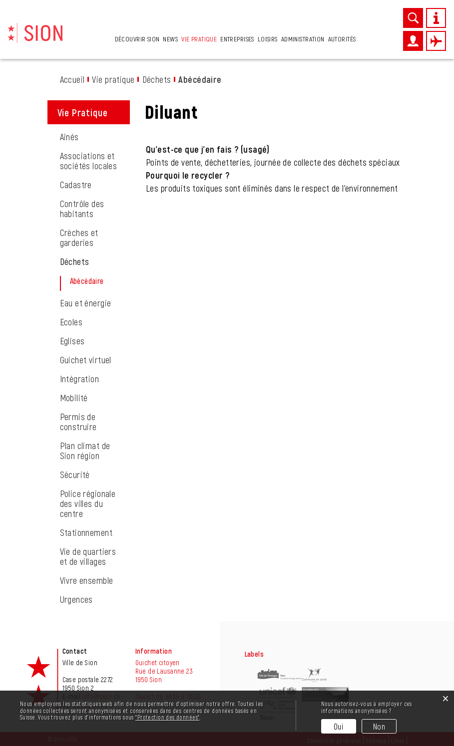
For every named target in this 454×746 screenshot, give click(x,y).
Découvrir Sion (137, 38)
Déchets (74, 261)
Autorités (342, 38)
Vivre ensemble (86, 580)
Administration (303, 38)
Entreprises (237, 38)
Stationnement (86, 532)
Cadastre (76, 184)
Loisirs (268, 38)
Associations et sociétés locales (88, 160)
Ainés (69, 136)
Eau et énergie (85, 302)
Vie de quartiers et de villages (88, 556)
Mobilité (74, 397)
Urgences (76, 599)
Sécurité (75, 474)
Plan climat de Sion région (85, 450)
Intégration (79, 378)
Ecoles (71, 321)
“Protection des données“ (167, 717)
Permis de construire (78, 421)
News (170, 38)
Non (379, 726)
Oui (338, 726)
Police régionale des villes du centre (88, 503)
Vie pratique (199, 38)
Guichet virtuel (85, 359)
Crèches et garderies (79, 237)
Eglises (72, 340)
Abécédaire (101, 280)
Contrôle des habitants (82, 208)
